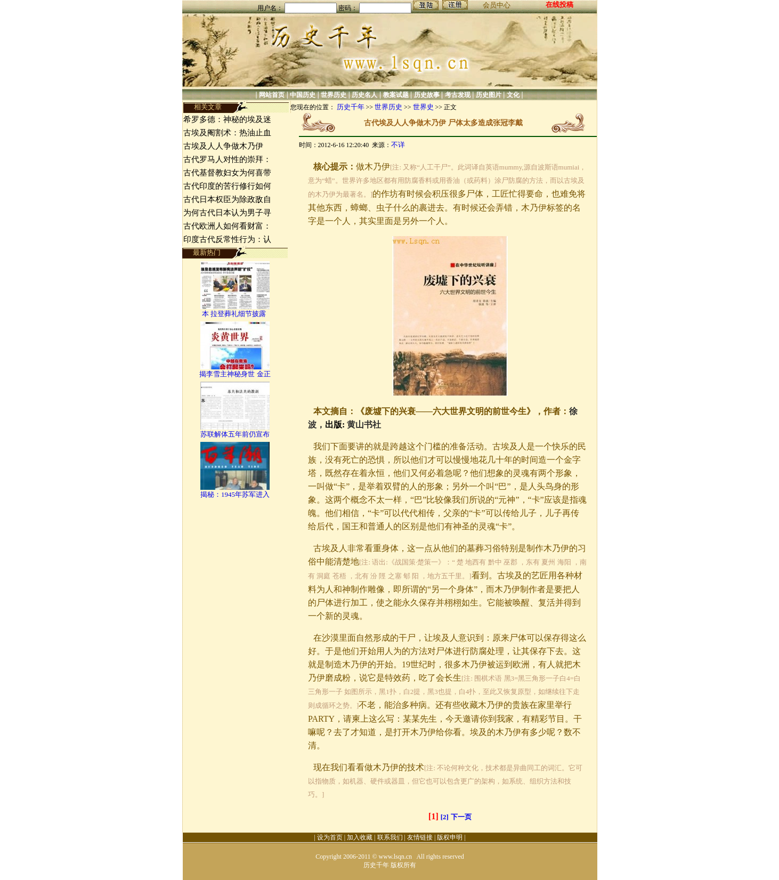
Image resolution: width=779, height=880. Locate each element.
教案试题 (396, 95)
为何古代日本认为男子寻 (227, 212)
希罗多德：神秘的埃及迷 (227, 119)
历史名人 (364, 95)
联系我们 (390, 837)
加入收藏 (359, 837)
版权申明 (449, 837)
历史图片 (488, 95)
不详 (398, 145)
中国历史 (302, 95)
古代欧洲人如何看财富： (227, 226)
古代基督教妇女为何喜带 (227, 172)
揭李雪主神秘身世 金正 (234, 374)
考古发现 (457, 95)
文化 (513, 95)
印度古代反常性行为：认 (227, 239)
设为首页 (330, 837)
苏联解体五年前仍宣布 (235, 434)
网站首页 (272, 95)
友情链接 (420, 837)
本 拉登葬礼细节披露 (235, 314)
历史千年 (350, 107)
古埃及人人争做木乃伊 (224, 146)
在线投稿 (559, 5)
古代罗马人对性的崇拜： (227, 159)
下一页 (461, 817)
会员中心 (496, 5)
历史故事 (427, 95)
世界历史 (333, 95)
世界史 (423, 107)
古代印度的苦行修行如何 (227, 186)
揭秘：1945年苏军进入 (235, 494)
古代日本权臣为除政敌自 (227, 199)
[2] (445, 817)
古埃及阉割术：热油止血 (227, 132)
